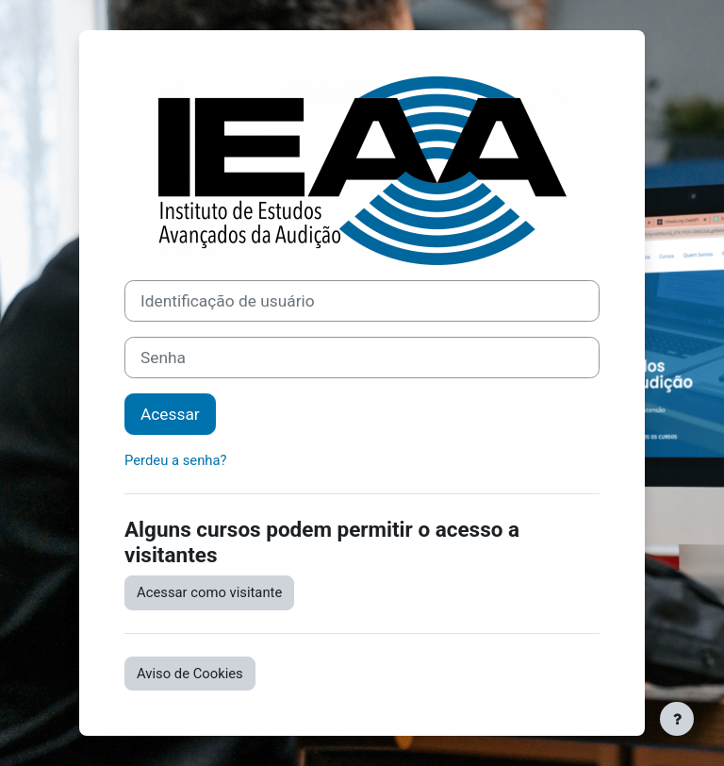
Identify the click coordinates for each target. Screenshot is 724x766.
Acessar (170, 414)
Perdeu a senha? (175, 460)
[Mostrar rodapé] (677, 719)
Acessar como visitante (209, 592)
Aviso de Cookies (190, 673)
